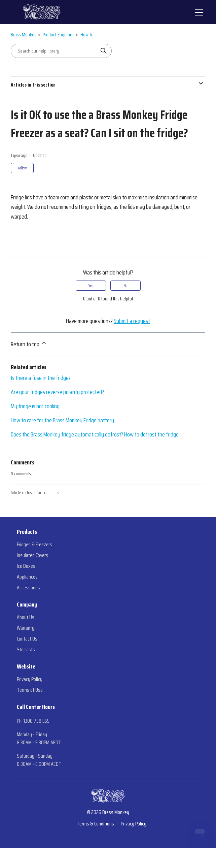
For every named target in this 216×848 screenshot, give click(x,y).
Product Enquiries (58, 35)
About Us (25, 617)
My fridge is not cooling (35, 406)
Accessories (28, 588)
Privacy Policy (29, 679)
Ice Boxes (26, 566)
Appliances (27, 577)
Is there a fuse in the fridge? (41, 378)
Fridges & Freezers (34, 545)
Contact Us (27, 639)
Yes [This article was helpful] (90, 285)
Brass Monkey (24, 35)
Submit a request (132, 321)
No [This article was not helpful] (125, 285)
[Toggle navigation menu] (198, 12)
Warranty (25, 628)
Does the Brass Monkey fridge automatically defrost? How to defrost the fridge (95, 434)
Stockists (26, 650)
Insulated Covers (32, 555)
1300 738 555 (36, 721)
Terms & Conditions (95, 823)
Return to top (29, 344)
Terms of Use (30, 690)
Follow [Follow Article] (22, 168)
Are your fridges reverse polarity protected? (57, 392)
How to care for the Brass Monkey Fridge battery (62, 420)
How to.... (89, 35)
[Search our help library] (54, 51)
